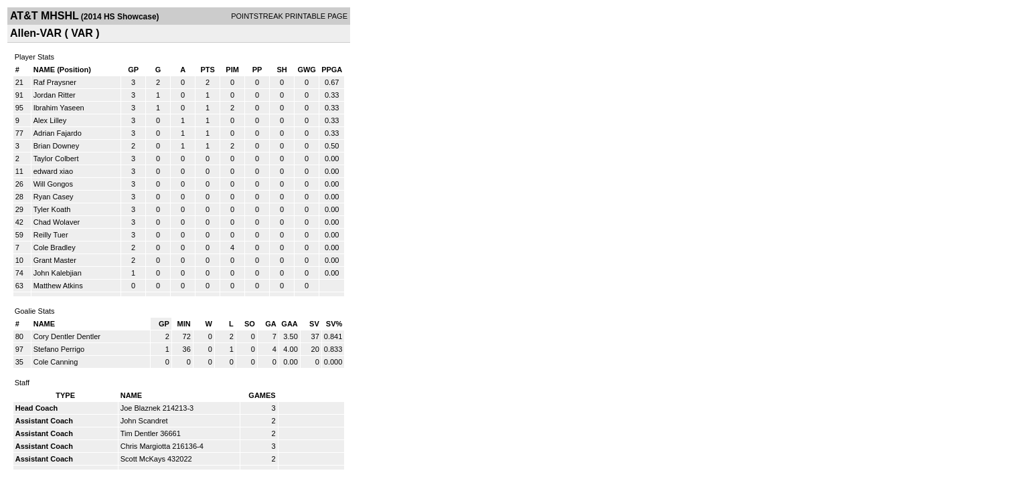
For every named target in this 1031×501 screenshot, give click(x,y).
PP (257, 70)
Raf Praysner (54, 82)
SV (314, 324)
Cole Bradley (54, 247)
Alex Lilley (50, 120)
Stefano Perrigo (58, 349)
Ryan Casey (53, 197)
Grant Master (54, 260)
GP (133, 70)
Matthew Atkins (58, 286)
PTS (207, 70)
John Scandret (144, 421)
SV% (334, 324)
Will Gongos (53, 184)
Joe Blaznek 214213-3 (157, 408)
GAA (289, 324)
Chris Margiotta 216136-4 (162, 446)
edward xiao (53, 171)
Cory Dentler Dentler (66, 336)
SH (281, 70)
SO (249, 324)
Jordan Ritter (54, 95)
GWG (306, 70)
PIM (232, 70)
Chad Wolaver (56, 222)
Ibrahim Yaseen (58, 108)
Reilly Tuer (50, 235)
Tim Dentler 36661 (151, 433)
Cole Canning (55, 362)
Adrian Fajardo (57, 133)
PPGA (331, 70)
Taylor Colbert (56, 159)
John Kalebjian (57, 273)
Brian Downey (56, 146)
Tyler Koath (52, 209)
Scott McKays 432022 (156, 459)
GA (270, 324)
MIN (184, 324)
